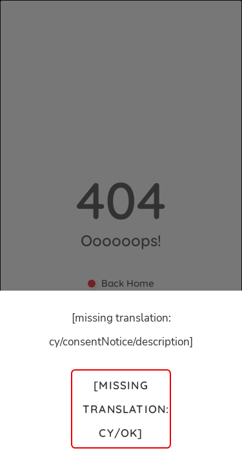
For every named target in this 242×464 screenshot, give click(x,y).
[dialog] (121, 232)
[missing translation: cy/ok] (126, 409)
